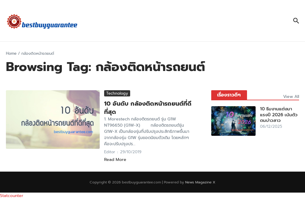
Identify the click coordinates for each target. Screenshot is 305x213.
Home (11, 53)
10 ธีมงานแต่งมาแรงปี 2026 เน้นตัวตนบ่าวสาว (279, 115)
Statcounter (11, 196)
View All (291, 96)
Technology (117, 93)
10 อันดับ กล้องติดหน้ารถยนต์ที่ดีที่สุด (148, 107)
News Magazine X (200, 182)
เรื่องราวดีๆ (229, 95)
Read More (115, 159)
